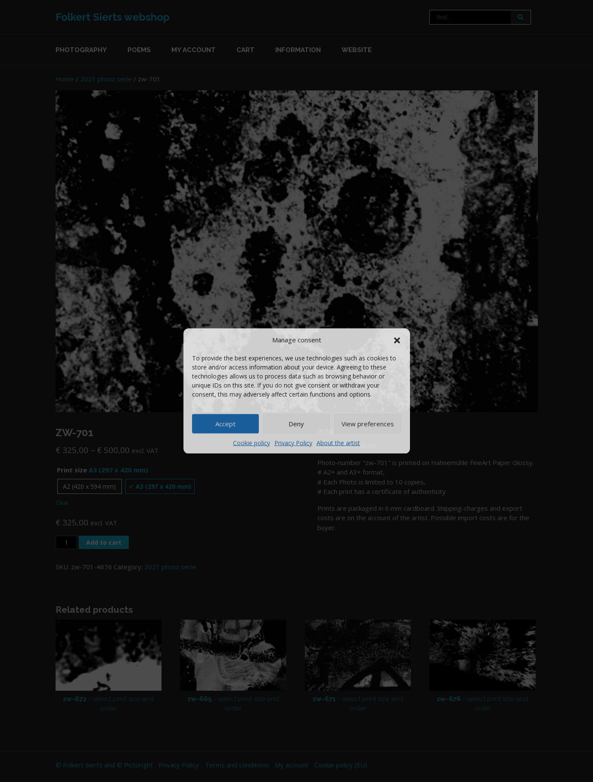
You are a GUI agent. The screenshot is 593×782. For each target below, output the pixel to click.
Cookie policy (251, 442)
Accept (225, 423)
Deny (296, 423)
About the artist (338, 442)
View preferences (368, 423)
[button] (397, 339)
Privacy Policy (293, 442)
